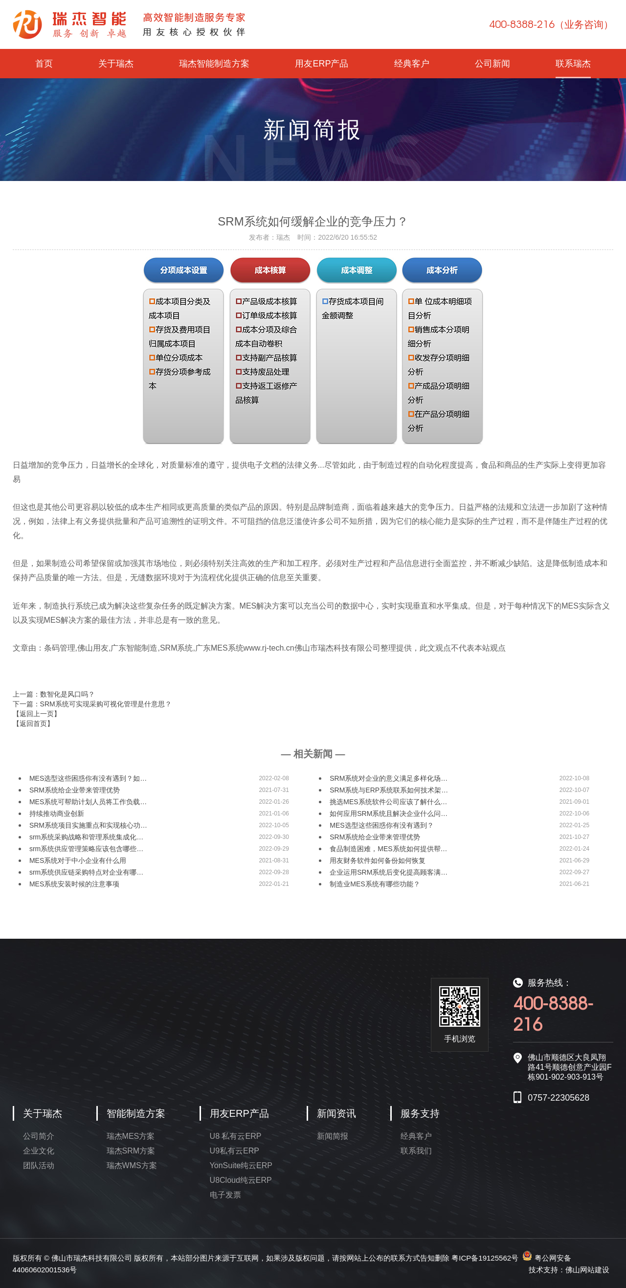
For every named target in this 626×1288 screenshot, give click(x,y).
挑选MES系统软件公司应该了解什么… (388, 802)
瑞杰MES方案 (131, 1136)
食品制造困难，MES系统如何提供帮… (388, 849)
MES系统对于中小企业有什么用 (77, 860)
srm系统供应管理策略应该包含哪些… (86, 849)
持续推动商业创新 (56, 813)
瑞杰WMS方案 (132, 1165)
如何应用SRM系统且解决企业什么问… (388, 813)
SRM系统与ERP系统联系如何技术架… (389, 790)
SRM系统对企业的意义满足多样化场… (388, 778)
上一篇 (54, 694)
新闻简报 (332, 1136)
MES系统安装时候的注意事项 (74, 884)
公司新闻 (492, 63)
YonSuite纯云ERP (241, 1165)
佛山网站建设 (587, 1269)
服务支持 (420, 1113)
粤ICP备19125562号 (484, 1258)
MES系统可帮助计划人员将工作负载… (88, 802)
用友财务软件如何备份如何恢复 (377, 860)
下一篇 (92, 704)
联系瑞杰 (573, 63)
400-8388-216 (551, 24)
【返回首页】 (33, 723)
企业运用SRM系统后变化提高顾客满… (388, 872)
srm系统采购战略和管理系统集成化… (86, 837)
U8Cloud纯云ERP (241, 1180)
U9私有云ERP (234, 1151)
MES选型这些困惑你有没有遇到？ (381, 825)
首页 (44, 63)
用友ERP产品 (321, 63)
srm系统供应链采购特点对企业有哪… (86, 872)
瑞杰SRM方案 (131, 1151)
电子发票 (225, 1195)
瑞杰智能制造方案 (214, 63)
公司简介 (38, 1136)
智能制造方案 (136, 1113)
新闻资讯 (336, 1113)
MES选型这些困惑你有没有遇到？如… (88, 778)
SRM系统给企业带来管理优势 (74, 790)
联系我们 (416, 1151)
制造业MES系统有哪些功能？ (375, 884)
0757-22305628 (558, 1098)
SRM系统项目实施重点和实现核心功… (88, 825)
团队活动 (38, 1165)
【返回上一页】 (37, 714)
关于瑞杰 (116, 63)
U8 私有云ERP (236, 1136)
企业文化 (38, 1151)
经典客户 (411, 63)
